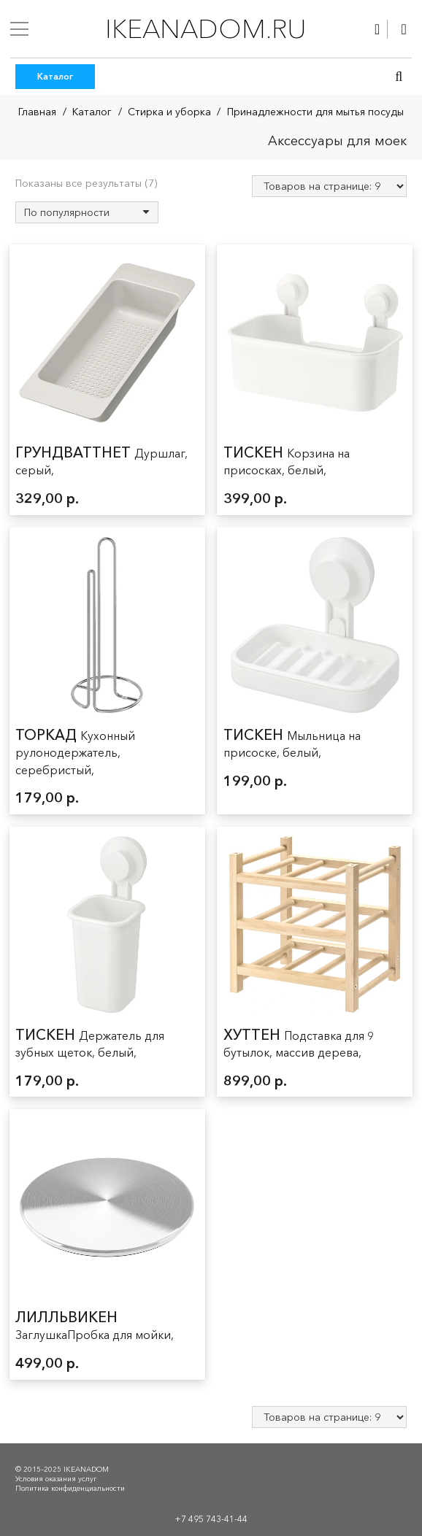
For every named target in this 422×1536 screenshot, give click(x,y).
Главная (37, 111)
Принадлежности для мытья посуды (315, 111)
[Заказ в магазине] (86, 212)
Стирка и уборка (169, 111)
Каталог (92, 111)
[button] (398, 76)
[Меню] (19, 29)
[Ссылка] (377, 29)
